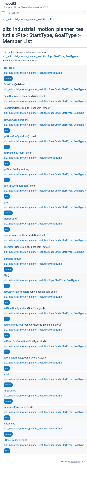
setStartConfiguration (16, 341)
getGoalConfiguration (15, 119)
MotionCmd (10, 218)
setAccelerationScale (15, 291)
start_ (7, 374)
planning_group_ (13, 258)
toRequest (9, 407)
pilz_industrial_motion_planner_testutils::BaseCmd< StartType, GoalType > (45, 89)
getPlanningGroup (14, 152)
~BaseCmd (10, 440)
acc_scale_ (10, 67)
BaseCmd (9, 84)
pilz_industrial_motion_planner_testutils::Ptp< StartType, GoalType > (40, 56)
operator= (9, 235)
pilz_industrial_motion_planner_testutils (24, 19)
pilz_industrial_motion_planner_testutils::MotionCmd (33, 72)
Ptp (52, 19)
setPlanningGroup (14, 324)
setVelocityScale (13, 357)
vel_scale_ (9, 423)
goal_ (6, 202)
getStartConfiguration (16, 169)
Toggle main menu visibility (4, 11)
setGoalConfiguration (15, 308)
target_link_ (10, 390)
